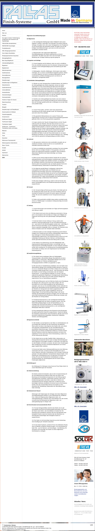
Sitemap (14, 525)
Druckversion (6, 525)
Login (91, 524)
